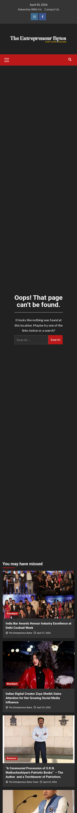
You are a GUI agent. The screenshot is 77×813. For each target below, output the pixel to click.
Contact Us (51, 9)
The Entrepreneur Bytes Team (23, 782)
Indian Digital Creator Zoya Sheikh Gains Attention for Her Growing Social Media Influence (33, 698)
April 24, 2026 (50, 782)
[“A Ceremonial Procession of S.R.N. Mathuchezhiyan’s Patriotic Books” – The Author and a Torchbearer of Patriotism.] (39, 739)
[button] (7, 59)
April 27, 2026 (44, 633)
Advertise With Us (30, 9)
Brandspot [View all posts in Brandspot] (12, 613)
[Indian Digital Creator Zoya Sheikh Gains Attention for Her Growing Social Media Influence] (39, 665)
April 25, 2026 (44, 707)
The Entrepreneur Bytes (20, 633)
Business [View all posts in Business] (11, 758)
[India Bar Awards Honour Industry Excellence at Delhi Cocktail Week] (39, 594)
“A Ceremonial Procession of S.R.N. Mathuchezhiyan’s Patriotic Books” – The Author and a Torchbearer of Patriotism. (34, 772)
